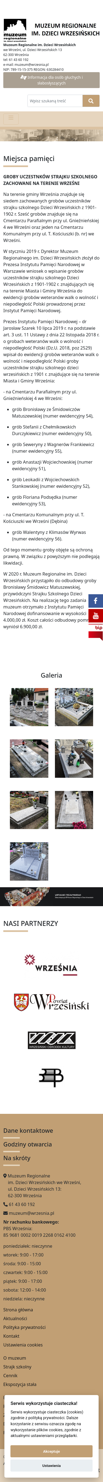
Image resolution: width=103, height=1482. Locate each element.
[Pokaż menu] (11, 119)
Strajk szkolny (17, 1367)
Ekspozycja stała (20, 1384)
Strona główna (18, 1310)
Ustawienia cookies (23, 1345)
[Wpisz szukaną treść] (55, 101)
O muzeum (14, 1358)
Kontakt (11, 1336)
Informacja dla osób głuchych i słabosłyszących (51, 80)
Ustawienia (51, 1465)
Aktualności (15, 1318)
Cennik (10, 1376)
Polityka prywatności (24, 1327)
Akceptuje (51, 1451)
